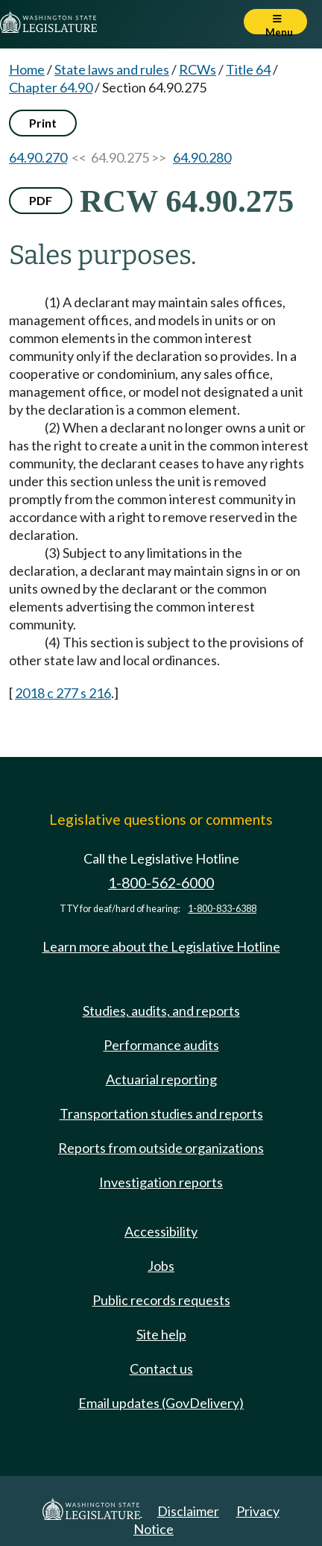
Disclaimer (188, 1511)
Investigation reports (161, 1182)
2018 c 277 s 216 (63, 693)
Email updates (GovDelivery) (161, 1403)
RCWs (197, 69)
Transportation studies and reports (161, 1113)
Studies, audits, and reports (161, 1010)
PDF (40, 200)
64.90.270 (38, 157)
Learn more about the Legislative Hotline (161, 946)
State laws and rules (111, 69)
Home (27, 69)
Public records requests (161, 1300)
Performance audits (161, 1045)
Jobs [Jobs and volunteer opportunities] (161, 1265)
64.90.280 (202, 157)
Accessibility (161, 1231)
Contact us (161, 1368)
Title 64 (248, 69)
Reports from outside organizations (161, 1148)
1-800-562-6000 (161, 882)
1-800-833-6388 (222, 908)
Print (43, 123)
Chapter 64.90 (50, 87)
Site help (161, 1334)
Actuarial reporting (161, 1079)
